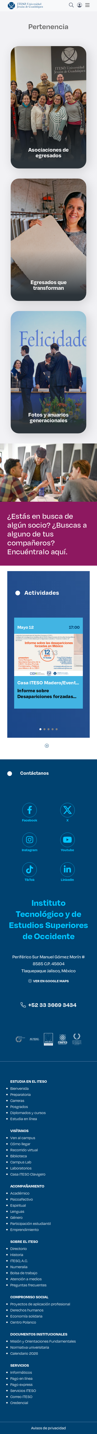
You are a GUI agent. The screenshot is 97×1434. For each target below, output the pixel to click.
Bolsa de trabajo (23, 1272)
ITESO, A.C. (19, 1260)
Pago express (21, 1384)
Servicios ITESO (23, 1390)
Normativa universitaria (29, 1347)
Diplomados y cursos (28, 1112)
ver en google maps (48, 981)
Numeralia (18, 1266)
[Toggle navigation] (86, 5)
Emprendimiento (24, 1229)
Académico (20, 1193)
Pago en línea (21, 1378)
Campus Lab (20, 1162)
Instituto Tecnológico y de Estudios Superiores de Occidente (48, 919)
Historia (16, 1254)
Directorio (18, 1248)
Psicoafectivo (21, 1199)
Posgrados (19, 1106)
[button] (40, 729)
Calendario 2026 (24, 1353)
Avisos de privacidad (48, 1428)
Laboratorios (21, 1168)
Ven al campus (22, 1137)
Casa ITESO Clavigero (27, 1174)
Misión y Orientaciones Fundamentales (43, 1341)
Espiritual (18, 1205)
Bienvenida (19, 1088)
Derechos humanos (26, 1310)
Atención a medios (26, 1279)
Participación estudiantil (30, 1223)
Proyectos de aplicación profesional (40, 1304)
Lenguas (17, 1211)
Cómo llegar (20, 1143)
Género (16, 1217)
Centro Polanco (23, 1322)
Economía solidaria (26, 1316)
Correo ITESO (21, 1396)
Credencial (19, 1402)
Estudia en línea (23, 1118)
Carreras (17, 1100)
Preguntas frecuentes (28, 1285)
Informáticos (21, 1372)
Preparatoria (20, 1094)
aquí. (59, 551)
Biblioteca (18, 1156)
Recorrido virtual (24, 1149)
